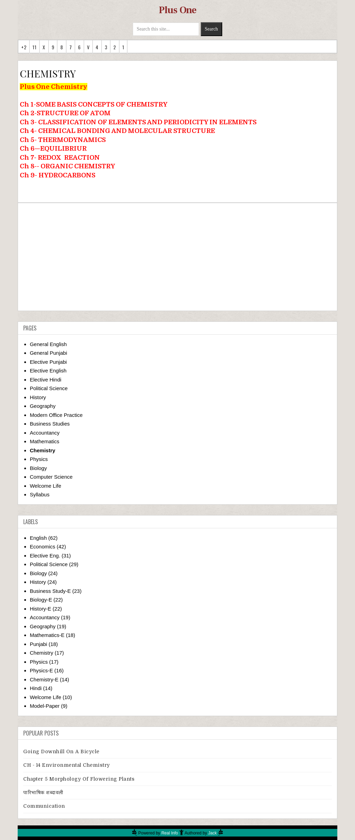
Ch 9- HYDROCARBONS (57, 175)
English (38, 538)
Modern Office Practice (56, 415)
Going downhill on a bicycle (61, 751)
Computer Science (51, 477)
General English (48, 344)
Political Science (49, 388)
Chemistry (42, 450)
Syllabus (40, 494)
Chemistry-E (44, 679)
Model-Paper (45, 706)
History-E (40, 609)
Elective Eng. (45, 555)
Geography (42, 406)
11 (34, 47)
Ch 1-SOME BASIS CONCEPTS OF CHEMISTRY (93, 104)
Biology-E (41, 600)
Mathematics (44, 441)
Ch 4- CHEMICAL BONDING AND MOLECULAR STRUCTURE (117, 130)
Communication (44, 806)
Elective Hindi (45, 380)
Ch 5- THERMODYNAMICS (63, 139)
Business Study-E (50, 591)
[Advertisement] (177, 256)
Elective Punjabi (48, 362)
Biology (38, 468)
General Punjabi (48, 353)
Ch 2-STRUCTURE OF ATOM (65, 113)
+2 (23, 47)
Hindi (36, 688)
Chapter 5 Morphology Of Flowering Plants (79, 779)
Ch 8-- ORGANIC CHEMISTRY (67, 166)
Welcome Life (45, 486)
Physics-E (41, 670)
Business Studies (50, 424)
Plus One (178, 10)
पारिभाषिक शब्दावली (43, 792)
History (38, 397)
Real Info (169, 833)
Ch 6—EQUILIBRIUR (53, 148)
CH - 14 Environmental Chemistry (66, 765)
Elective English (48, 370)
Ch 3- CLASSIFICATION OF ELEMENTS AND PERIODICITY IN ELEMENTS (138, 122)
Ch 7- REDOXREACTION (60, 157)
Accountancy (45, 433)
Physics (39, 459)
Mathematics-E (47, 635)
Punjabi (38, 644)
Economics (42, 546)
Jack (212, 833)
